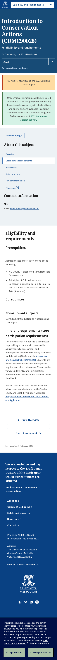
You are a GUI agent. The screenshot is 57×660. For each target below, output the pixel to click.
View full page (14, 135)
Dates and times (13, 174)
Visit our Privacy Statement (26, 642)
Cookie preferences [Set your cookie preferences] (40, 652)
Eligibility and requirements (19, 160)
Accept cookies (14, 652)
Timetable (15, 189)
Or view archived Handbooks (15, 68)
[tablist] (32, 5)
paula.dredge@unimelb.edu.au (24, 208)
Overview (10, 154)
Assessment (11, 167)
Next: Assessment (26, 433)
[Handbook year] (28, 61)
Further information (15, 180)
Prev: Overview (30, 420)
